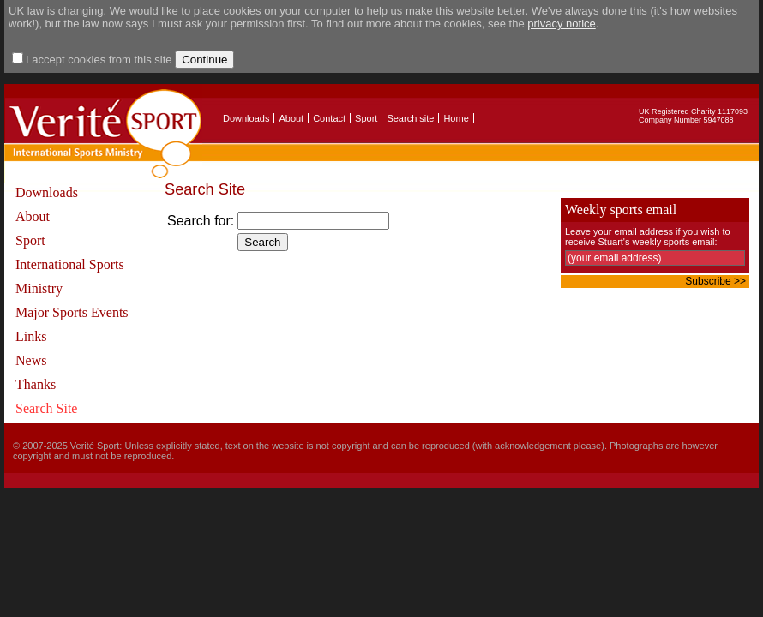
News (30, 360)
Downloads (246, 118)
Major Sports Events (72, 312)
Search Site (46, 408)
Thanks (35, 384)
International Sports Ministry (69, 276)
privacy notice (561, 23)
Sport (366, 118)
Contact (329, 118)
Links (30, 336)
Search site (410, 118)
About (291, 118)
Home (455, 118)
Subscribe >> (715, 281)
